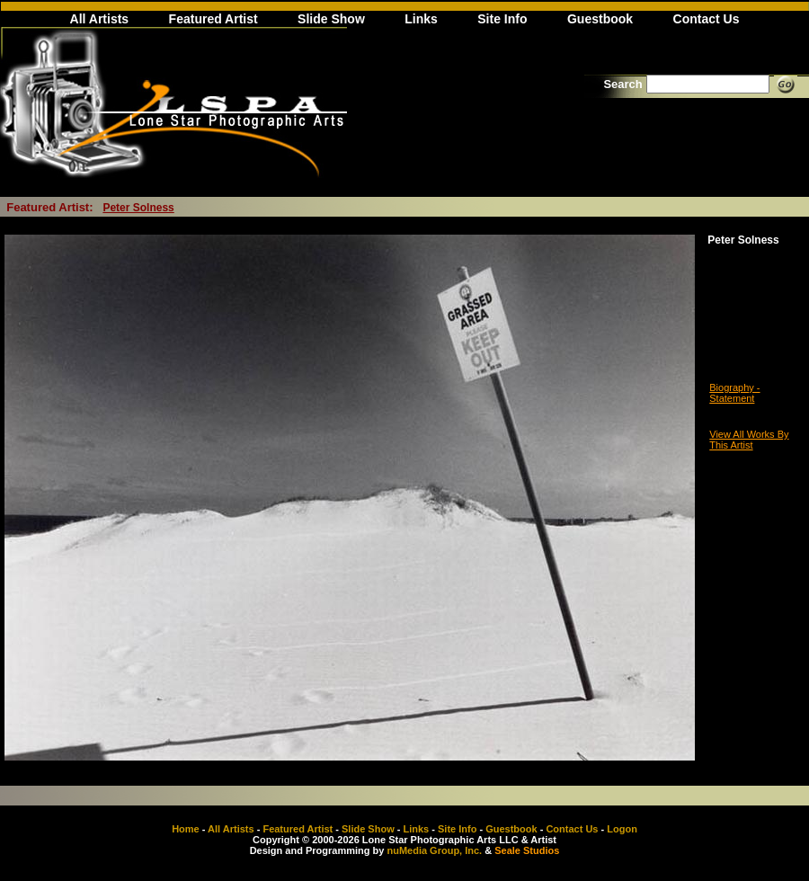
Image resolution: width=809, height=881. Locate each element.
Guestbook (600, 19)
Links (421, 19)
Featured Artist (213, 19)
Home (186, 828)
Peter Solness (137, 207)
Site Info (502, 19)
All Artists (99, 19)
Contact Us (706, 19)
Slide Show (331, 19)
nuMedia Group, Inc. (434, 850)
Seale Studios (526, 850)
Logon (622, 828)
